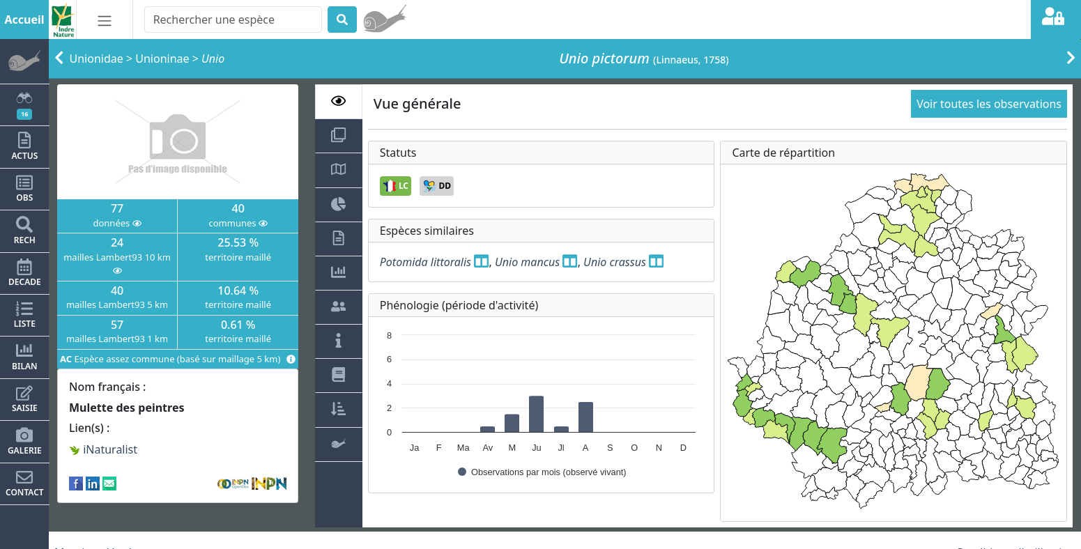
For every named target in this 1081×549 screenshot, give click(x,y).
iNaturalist (103, 449)
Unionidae (96, 58)
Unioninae (162, 58)
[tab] (338, 101)
